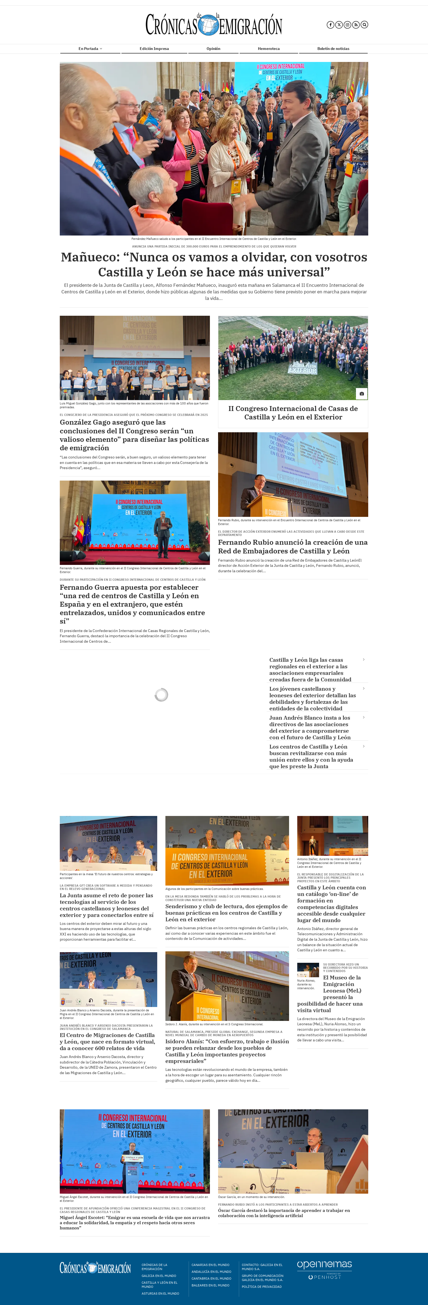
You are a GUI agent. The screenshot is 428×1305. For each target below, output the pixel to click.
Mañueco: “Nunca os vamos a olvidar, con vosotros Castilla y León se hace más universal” (214, 264)
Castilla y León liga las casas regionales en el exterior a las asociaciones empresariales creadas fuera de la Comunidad (310, 669)
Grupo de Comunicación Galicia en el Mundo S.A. (262, 1278)
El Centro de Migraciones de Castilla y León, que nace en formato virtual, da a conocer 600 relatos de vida (107, 1041)
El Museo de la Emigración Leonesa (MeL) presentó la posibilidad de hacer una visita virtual (330, 994)
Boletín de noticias (333, 48)
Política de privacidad (262, 1287)
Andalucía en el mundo (211, 1272)
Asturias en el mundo (160, 1293)
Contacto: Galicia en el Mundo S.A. (262, 1267)
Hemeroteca (269, 48)
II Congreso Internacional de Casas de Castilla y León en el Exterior (293, 412)
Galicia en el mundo (159, 1276)
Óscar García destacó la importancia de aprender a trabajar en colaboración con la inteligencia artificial (284, 1213)
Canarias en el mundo (211, 1265)
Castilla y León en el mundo (159, 1284)
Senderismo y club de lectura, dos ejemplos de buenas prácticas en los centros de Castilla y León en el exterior (226, 912)
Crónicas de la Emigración (154, 1267)
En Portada (90, 48)
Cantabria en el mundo (211, 1278)
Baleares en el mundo (211, 1285)
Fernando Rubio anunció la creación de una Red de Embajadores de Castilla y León (293, 546)
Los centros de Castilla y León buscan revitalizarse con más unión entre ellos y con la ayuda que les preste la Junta (311, 756)
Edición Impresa (154, 48)
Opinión (213, 48)
